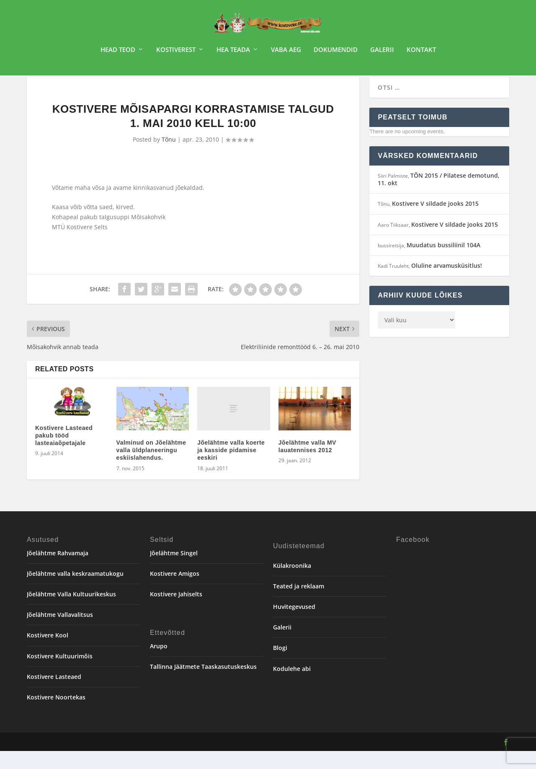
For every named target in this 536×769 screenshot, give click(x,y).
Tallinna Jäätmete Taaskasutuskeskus (203, 685)
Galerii (382, 53)
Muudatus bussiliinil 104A (443, 263)
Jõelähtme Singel (174, 571)
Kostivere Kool (47, 653)
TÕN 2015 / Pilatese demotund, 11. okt (439, 197)
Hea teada (233, 53)
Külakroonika (292, 584)
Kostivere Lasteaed (54, 695)
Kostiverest (176, 53)
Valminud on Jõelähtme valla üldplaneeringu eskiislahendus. (151, 468)
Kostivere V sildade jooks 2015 (435, 221)
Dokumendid (336, 53)
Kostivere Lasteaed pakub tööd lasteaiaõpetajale (64, 453)
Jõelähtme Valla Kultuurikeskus (71, 612)
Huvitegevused (294, 625)
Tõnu (169, 158)
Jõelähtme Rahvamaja (57, 571)
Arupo (159, 664)
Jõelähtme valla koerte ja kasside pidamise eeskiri (231, 468)
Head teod (117, 53)
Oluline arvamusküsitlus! (446, 283)
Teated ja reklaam (298, 604)
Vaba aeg (286, 53)
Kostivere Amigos (174, 592)
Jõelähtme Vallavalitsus (60, 633)
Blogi (280, 666)
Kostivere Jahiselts (176, 612)
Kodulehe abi (292, 687)
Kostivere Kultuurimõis (60, 674)
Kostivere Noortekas (56, 715)
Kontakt (421, 53)
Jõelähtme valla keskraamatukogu (75, 592)
